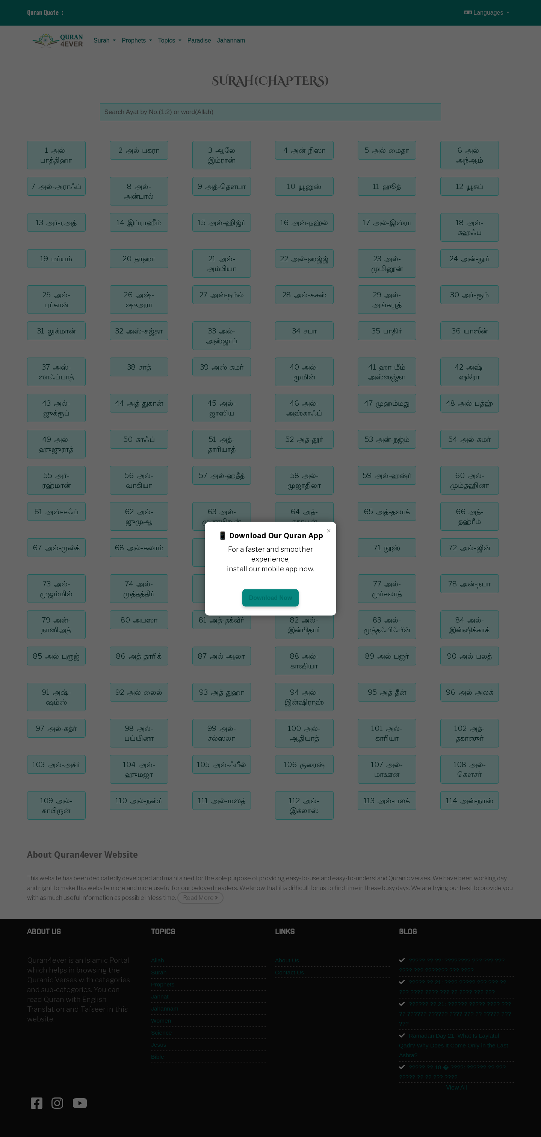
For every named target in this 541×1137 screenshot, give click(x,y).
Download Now (270, 597)
